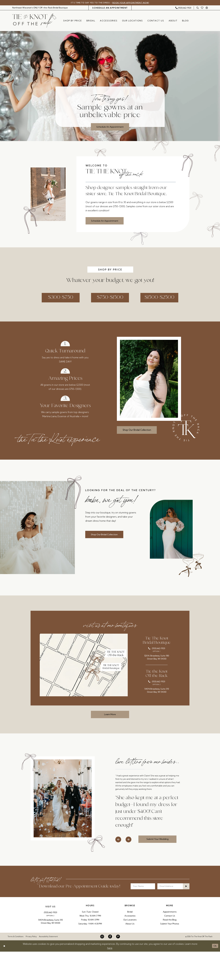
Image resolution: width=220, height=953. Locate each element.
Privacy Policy (31, 938)
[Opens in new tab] (84, 665)
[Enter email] (173, 888)
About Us (129, 925)
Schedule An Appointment (105, 221)
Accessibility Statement (48, 938)
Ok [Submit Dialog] (215, 947)
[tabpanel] (110, 86)
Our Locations (129, 921)
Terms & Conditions (15, 938)
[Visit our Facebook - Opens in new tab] (110, 938)
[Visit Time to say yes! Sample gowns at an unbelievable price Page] (110, 86)
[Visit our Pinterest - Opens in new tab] (118, 938)
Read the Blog (169, 921)
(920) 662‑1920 (50, 914)
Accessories (130, 917)
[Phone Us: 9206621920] (183, 7)
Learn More (110, 715)
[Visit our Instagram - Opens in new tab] (102, 938)
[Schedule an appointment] (110, 8)
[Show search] (197, 8)
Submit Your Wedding (158, 840)
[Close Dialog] (4, 947)
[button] (207, 8)
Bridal (130, 913)
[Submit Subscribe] (186, 888)
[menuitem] (40, 8)
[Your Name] (143, 888)
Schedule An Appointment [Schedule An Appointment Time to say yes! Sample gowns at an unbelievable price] (110, 126)
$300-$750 (59, 298)
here (109, 949)
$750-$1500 (110, 298)
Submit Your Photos (169, 925)
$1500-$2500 (161, 298)
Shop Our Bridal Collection (137, 430)
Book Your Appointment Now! (132, 3)
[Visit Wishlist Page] (202, 8)
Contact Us (169, 917)
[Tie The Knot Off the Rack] (34, 21)
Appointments (169, 913)
